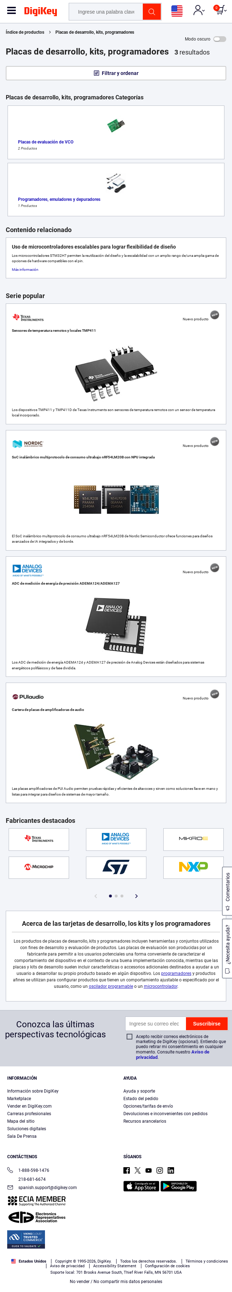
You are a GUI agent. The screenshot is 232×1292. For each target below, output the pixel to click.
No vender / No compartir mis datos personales (116, 1281)
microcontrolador (160, 986)
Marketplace (19, 1098)
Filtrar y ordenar (120, 73)
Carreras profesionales (29, 1113)
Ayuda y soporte (139, 1091)
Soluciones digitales (26, 1128)
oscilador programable (111, 986)
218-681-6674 (26, 1179)
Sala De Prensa (22, 1136)
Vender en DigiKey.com (29, 1106)
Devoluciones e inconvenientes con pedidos (165, 1113)
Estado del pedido (140, 1098)
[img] (40, 13)
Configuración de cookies (167, 1266)
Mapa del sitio (21, 1121)
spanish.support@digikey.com (42, 1188)
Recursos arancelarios (144, 1121)
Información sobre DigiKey (33, 1091)
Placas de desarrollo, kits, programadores (94, 32)
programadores (176, 973)
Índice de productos (25, 32)
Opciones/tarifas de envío (148, 1106)
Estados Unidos (28, 1261)
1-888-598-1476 (28, 1171)
